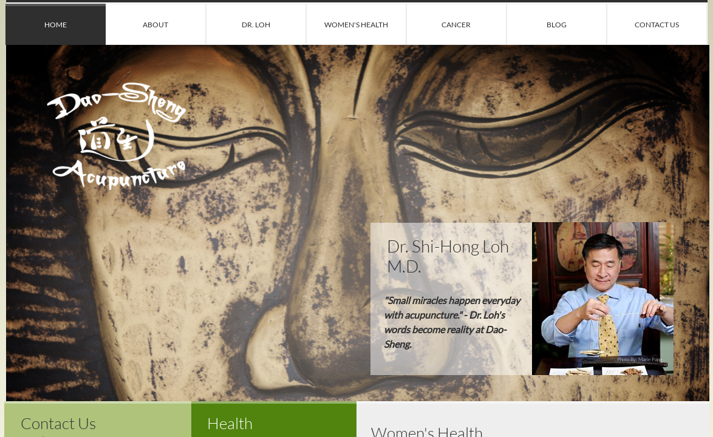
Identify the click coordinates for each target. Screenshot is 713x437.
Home (55, 24)
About (155, 24)
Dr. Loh (256, 24)
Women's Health (356, 24)
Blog (557, 24)
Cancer (456, 24)
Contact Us (657, 24)
